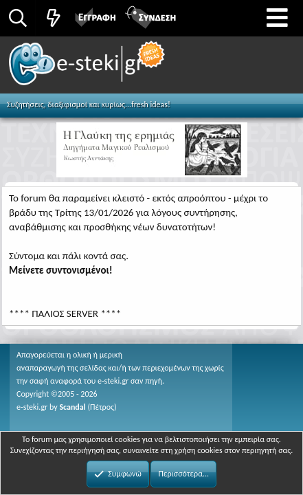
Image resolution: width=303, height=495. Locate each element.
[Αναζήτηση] (17, 18)
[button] (277, 18)
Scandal (72, 407)
